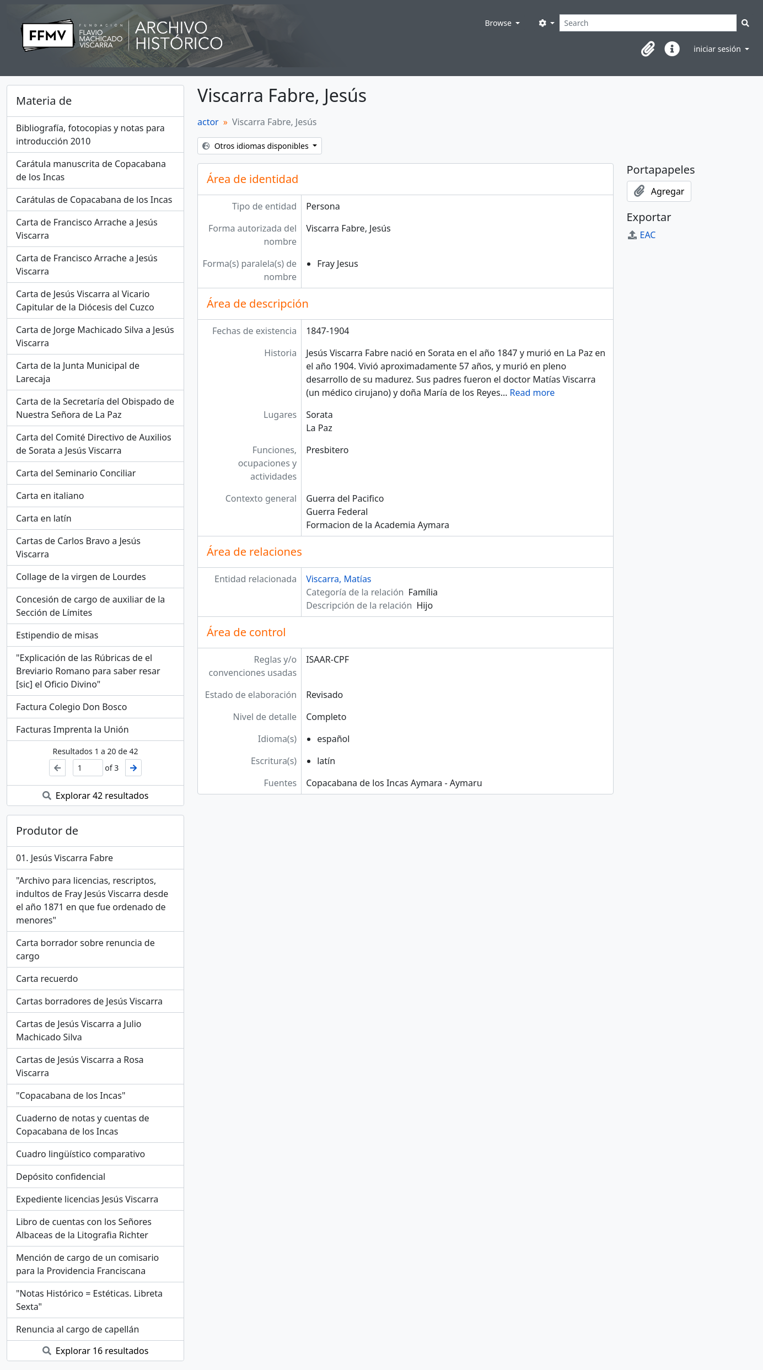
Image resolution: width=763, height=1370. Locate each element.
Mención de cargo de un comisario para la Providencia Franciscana (87, 1264)
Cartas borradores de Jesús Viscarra (89, 1001)
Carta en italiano (50, 496)
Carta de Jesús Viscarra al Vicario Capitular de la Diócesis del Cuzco (85, 300)
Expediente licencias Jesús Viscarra (87, 1199)
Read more (532, 392)
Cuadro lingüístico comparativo (80, 1154)
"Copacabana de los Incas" (70, 1095)
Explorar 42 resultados (95, 795)
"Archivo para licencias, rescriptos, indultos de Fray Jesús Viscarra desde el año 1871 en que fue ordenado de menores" (92, 900)
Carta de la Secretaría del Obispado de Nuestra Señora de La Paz (95, 408)
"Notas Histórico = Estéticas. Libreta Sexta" (89, 1300)
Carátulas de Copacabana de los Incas (94, 200)
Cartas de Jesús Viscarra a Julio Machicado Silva (78, 1030)
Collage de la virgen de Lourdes (81, 577)
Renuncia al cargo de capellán (77, 1329)
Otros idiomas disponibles (256, 146)
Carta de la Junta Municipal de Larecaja (77, 372)
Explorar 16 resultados (95, 1351)
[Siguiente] (133, 767)
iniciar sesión (718, 49)
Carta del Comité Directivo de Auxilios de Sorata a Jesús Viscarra (93, 443)
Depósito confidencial (60, 1176)
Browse (499, 23)
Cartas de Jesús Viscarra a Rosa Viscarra (80, 1066)
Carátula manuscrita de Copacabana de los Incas (91, 170)
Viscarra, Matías (338, 579)
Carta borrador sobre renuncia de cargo (85, 949)
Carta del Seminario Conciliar (76, 473)
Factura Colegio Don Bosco (71, 707)
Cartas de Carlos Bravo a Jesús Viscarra (78, 547)
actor (208, 122)
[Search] (648, 22)
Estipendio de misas (57, 635)
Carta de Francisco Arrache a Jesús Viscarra (87, 228)
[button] (648, 49)
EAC (641, 235)
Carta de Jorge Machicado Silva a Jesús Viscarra (95, 336)
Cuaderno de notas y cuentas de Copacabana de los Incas (82, 1124)
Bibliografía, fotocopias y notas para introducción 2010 (90, 134)
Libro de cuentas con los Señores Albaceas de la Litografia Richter (84, 1228)
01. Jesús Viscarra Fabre (64, 858)
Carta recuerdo (47, 979)
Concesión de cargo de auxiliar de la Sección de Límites (90, 606)
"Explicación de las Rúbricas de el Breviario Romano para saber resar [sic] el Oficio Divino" (88, 671)
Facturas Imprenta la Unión (72, 729)
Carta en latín (44, 518)
